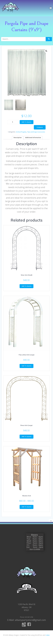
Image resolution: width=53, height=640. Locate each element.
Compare (40, 127)
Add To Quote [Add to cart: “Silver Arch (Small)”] (26, 286)
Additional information (33, 137)
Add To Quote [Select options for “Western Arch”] (26, 507)
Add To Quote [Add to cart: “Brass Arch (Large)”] (26, 436)
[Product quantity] (13, 122)
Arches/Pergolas (21, 132)
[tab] (17, 137)
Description (18, 137)
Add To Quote (26, 122)
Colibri (48, 635)
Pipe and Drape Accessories (36, 132)
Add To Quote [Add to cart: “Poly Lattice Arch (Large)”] (26, 366)
